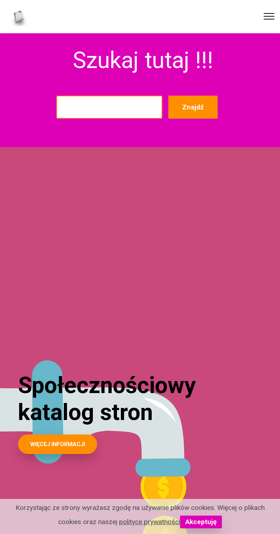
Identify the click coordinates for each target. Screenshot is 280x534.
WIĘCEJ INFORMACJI (57, 444)
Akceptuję (201, 522)
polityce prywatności (149, 522)
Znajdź (193, 107)
